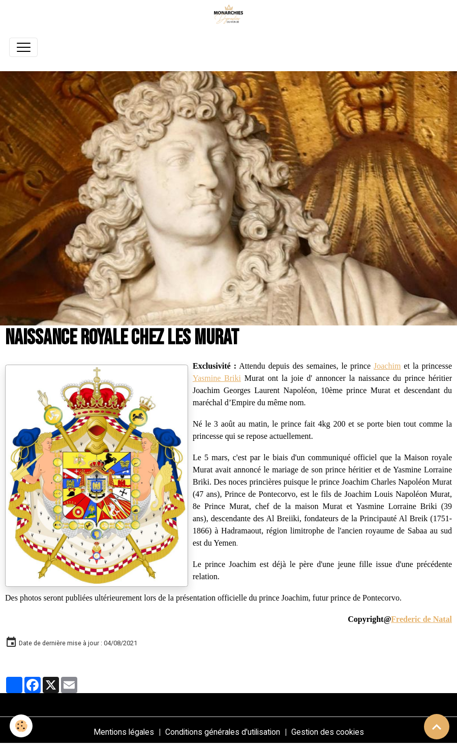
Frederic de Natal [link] (421, 619)
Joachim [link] (387, 366)
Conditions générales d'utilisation (222, 732)
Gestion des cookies (327, 732)
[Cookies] (21, 725)
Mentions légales (124, 732)
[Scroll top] (436, 726)
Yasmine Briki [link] (217, 378)
